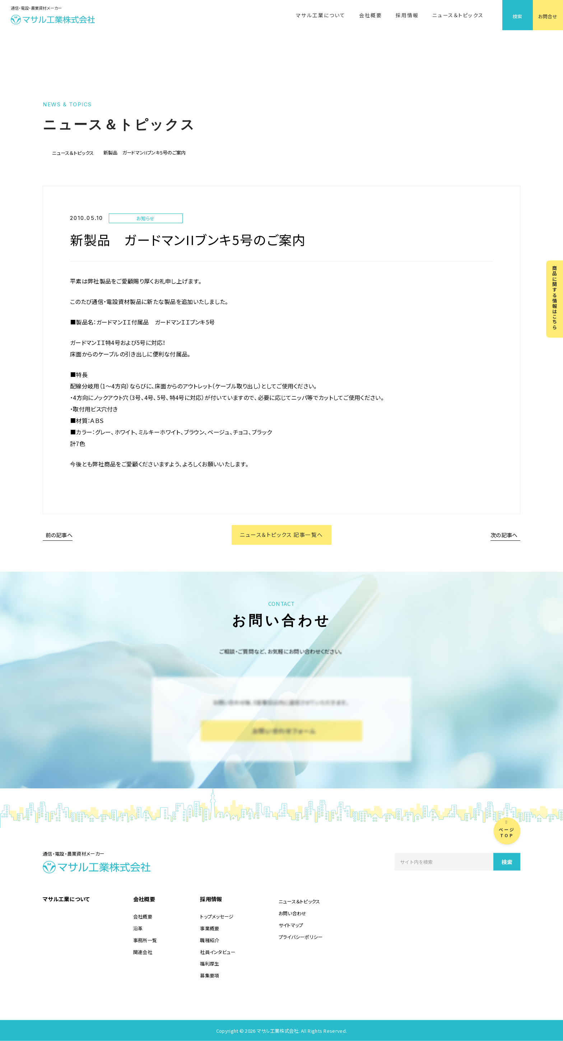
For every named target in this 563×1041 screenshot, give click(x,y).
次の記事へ (504, 535)
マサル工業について (320, 15)
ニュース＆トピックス (458, 15)
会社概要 (370, 15)
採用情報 (407, 15)
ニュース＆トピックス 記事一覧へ (281, 535)
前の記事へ (59, 535)
